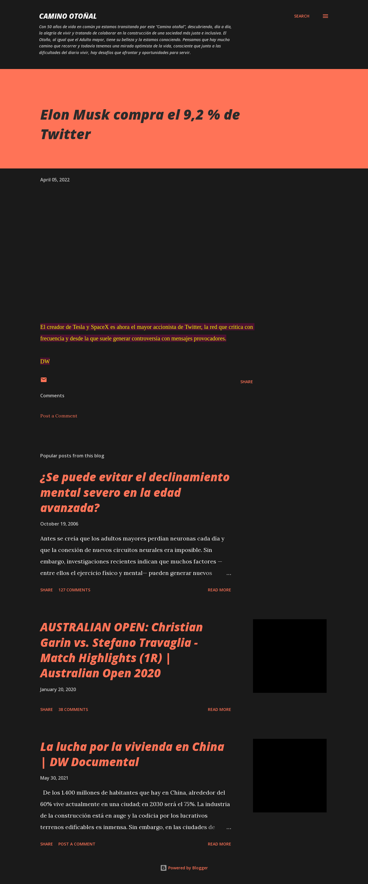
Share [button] (246, 381)
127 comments (74, 589)
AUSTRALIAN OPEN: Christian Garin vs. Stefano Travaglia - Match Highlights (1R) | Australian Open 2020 (121, 650)
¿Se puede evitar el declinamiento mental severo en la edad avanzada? (135, 492)
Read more (219, 589)
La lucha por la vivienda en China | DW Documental (132, 754)
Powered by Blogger (184, 867)
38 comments (73, 709)
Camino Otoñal (68, 16)
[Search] (301, 16)
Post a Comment (58, 416)
